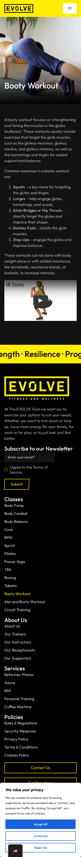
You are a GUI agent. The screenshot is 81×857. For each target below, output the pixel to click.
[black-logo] (18, 5)
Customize (41, 836)
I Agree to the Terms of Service (29, 470)
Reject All (40, 848)
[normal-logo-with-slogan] (36, 378)
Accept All (40, 824)
